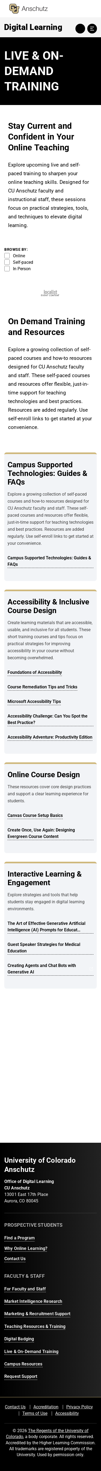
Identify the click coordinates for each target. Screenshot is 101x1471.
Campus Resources (23, 1364)
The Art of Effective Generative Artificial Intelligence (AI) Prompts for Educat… (46, 926)
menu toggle (92, 28)
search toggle (80, 28)
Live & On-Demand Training (31, 1351)
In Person (17, 268)
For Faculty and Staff (25, 1288)
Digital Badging (19, 1338)
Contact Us (15, 1258)
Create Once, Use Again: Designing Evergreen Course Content (41, 833)
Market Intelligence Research (33, 1301)
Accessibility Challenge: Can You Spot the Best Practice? (48, 719)
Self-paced (18, 262)
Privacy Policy (79, 1406)
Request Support (20, 1376)
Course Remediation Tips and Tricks (42, 686)
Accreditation (45, 1406)
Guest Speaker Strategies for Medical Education (44, 947)
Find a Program (19, 1237)
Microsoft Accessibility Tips (34, 701)
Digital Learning (33, 27)
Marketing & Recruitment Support (37, 1313)
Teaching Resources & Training (35, 1326)
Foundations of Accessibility (35, 672)
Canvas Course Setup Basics (35, 815)
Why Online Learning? (25, 1248)
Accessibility (67, 1413)
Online (14, 255)
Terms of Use (34, 1413)
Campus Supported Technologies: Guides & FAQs (49, 561)
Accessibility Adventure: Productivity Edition (50, 737)
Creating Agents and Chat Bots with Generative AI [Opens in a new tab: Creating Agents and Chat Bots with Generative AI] (50, 969)
